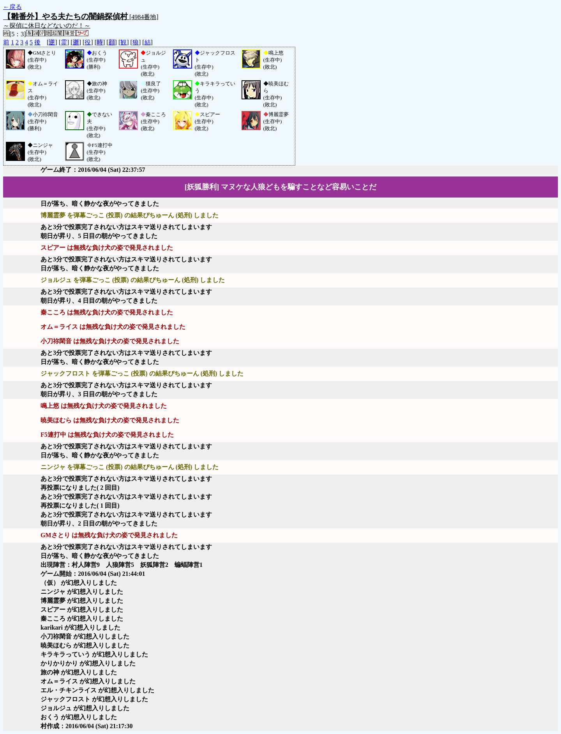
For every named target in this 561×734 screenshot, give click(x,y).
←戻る (12, 7)
